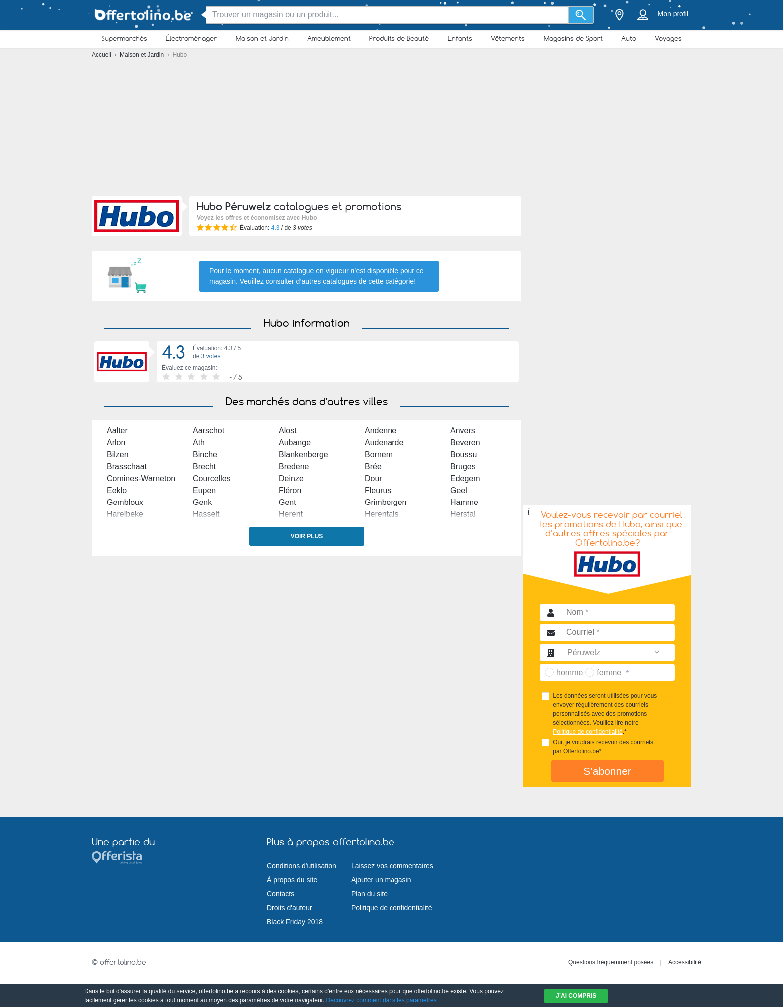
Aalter (117, 430)
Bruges (463, 466)
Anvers (462, 430)
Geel (458, 490)
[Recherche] (581, 15)
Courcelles (212, 478)
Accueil (102, 54)
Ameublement (329, 38)
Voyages (668, 38)
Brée (373, 466)
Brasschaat (127, 466)
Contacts (280, 894)
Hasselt (206, 514)
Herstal (463, 514)
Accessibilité (684, 962)
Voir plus (307, 536)
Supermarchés (124, 38)
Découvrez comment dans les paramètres (381, 1000)
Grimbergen (385, 502)
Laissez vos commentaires (392, 866)
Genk (202, 502)
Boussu (463, 454)
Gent (287, 502)
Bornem (378, 454)
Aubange (295, 442)
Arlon (116, 442)
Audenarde (384, 442)
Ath (199, 442)
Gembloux (125, 502)
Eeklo (117, 490)
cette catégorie (391, 281)
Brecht (204, 466)
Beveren (465, 442)
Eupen (204, 490)
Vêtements (508, 38)
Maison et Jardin (262, 38)
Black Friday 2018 (295, 922)
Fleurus (378, 490)
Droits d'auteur (289, 908)
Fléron (290, 490)
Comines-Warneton (141, 478)
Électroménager (191, 38)
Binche (205, 454)
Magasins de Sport (573, 38)
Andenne (380, 430)
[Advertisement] (391, 129)
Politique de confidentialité (587, 731)
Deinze (291, 478)
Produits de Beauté (399, 38)
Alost (288, 430)
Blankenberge (303, 454)
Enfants (460, 38)
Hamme (464, 502)
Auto (628, 38)
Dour (373, 478)
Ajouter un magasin (381, 880)
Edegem (465, 478)
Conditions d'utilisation (301, 866)
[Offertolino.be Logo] (142, 15)
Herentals (381, 514)
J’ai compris (576, 995)
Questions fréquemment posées (610, 962)
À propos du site (292, 880)
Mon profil (673, 13)
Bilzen (118, 454)
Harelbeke (125, 514)
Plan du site (369, 894)
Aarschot (208, 430)
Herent (291, 514)
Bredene (294, 466)
